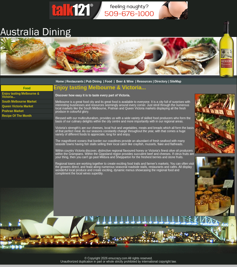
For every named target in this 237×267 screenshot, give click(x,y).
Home (60, 81)
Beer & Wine (125, 81)
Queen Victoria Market (17, 106)
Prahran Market (13, 111)
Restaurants (75, 81)
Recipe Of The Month (17, 115)
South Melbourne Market (19, 101)
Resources (144, 81)
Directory (161, 81)
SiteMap (175, 81)
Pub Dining (94, 81)
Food (109, 81)
